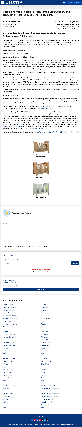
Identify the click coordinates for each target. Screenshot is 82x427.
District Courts (7, 375)
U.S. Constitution (8, 361)
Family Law (44, 321)
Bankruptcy (45, 307)
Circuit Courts (7, 372)
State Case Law (46, 367)
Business (6, 331)
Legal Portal (23, 424)
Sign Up (77, 2)
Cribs (40, 7)
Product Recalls (7, 396)
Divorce (43, 313)
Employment (7, 340)
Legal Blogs (6, 391)
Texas (43, 378)
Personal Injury (46, 324)
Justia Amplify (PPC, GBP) (49, 399)
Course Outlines (46, 343)
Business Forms (8, 394)
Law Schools (45, 331)
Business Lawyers (8, 310)
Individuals (45, 304)
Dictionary (44, 334)
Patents (5, 399)
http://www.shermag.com (45, 108)
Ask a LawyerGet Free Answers (10, 281)
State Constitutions (47, 361)
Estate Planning (46, 318)
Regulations (6, 367)
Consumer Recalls (11, 7)
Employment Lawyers (9, 316)
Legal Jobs (6, 388)
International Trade (9, 345)
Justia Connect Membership (50, 388)
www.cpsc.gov (39, 128)
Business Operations (9, 337)
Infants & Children (22, 7)
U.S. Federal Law (9, 358)
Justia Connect (13, 424)
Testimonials (45, 405)
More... (5, 327)
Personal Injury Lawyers (10, 324)
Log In (70, 2)
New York (44, 375)
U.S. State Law (46, 358)
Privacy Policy (55, 424)
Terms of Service (44, 424)
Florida (43, 372)
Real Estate (6, 348)
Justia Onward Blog (47, 402)
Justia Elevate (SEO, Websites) (50, 396)
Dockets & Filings (8, 378)
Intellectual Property (9, 343)
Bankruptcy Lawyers (9, 307)
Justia (2, 7)
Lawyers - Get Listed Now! (41, 269)
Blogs (43, 348)
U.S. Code (6, 364)
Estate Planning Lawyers (10, 318)
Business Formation (9, 334)
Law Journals (45, 345)
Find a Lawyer (9, 255)
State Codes (45, 364)
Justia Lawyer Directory (48, 391)
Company (31, 424)
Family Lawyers (7, 321)
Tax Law (5, 351)
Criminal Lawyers (8, 313)
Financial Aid (45, 340)
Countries (6, 405)
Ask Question (41, 289)
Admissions (44, 337)
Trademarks (7, 402)
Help (36, 424)
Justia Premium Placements (50, 394)
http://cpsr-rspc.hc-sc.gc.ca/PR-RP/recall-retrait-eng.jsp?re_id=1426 (57, 132)
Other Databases (9, 385)
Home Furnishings (33, 7)
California (44, 370)
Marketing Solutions (48, 385)
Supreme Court (8, 370)
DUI (42, 316)
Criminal (43, 310)
